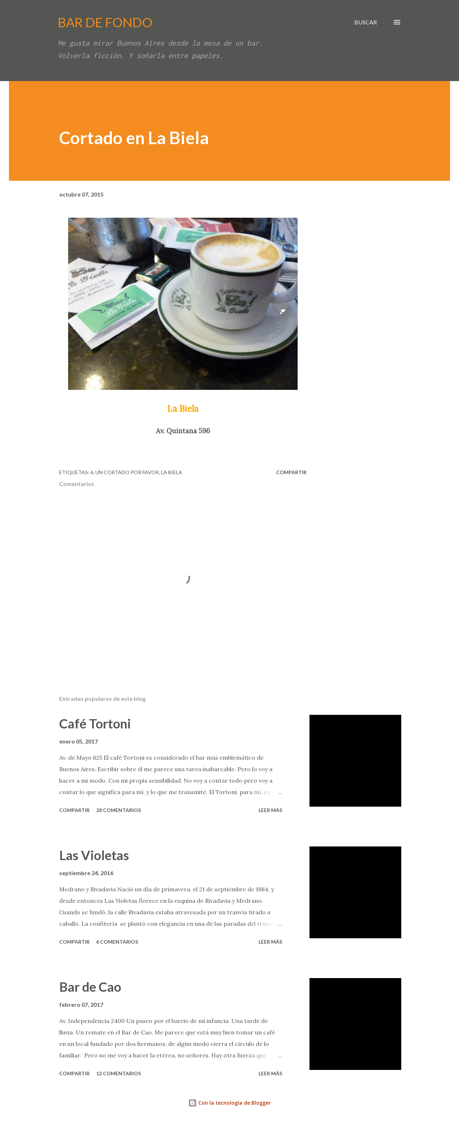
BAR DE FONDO (105, 22)
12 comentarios (118, 1073)
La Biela (171, 472)
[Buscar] (365, 22)
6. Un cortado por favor (124, 472)
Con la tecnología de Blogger (229, 1102)
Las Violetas (94, 855)
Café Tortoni (95, 723)
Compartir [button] (291, 472)
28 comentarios (118, 810)
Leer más (270, 810)
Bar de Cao (90, 987)
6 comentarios (117, 942)
